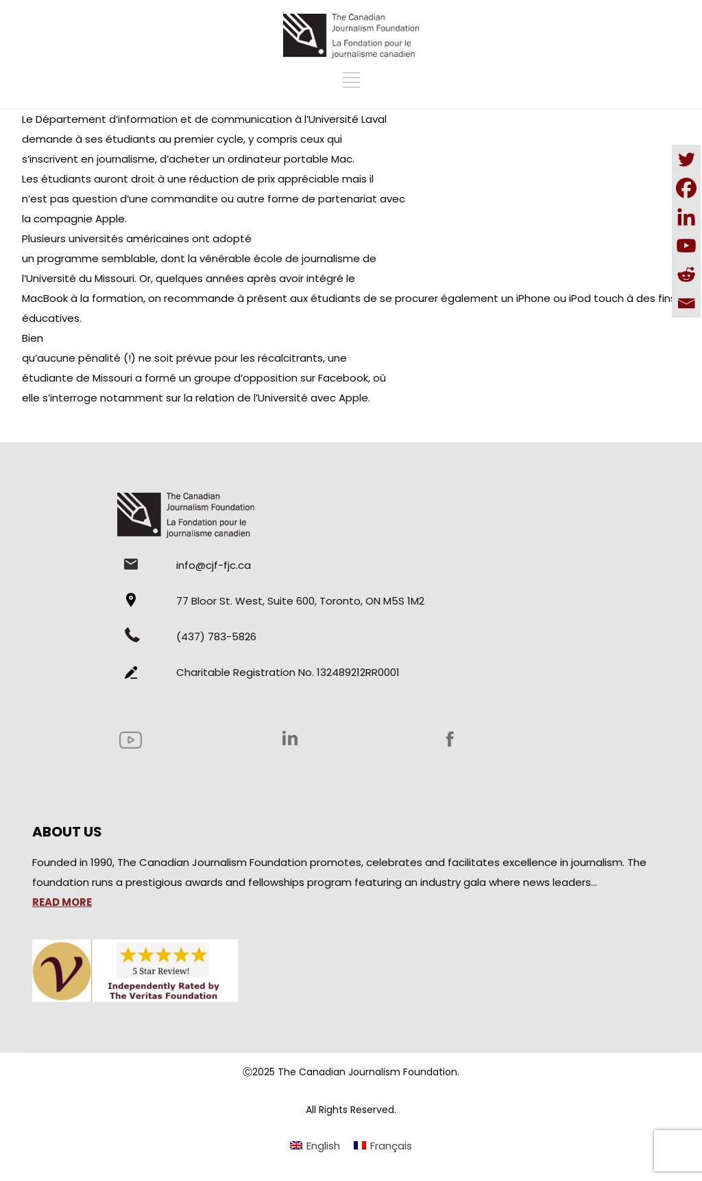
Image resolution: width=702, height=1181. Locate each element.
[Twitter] (686, 159)
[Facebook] (686, 188)
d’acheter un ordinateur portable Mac (256, 159)
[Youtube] (686, 245)
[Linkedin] (686, 216)
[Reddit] (686, 274)
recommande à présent (224, 298)
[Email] (686, 303)
